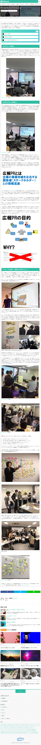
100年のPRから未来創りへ (7, 37)
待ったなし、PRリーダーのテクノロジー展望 (29, 665)
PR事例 (17, 4)
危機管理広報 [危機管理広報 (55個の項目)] (33, 730)
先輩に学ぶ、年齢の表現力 (11, 622)
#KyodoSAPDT (26, 585)
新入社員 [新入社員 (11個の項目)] (21, 732)
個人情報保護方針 (5, 701)
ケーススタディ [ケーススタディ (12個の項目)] (30, 727)
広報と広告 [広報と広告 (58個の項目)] (12, 732)
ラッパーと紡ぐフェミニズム (11, 615)
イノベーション (4, 681)
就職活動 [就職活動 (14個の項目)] (2, 732)
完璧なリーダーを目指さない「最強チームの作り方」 (15, 609)
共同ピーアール (37, 4)
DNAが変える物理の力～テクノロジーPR (29, 647)
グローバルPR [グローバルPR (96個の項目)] (24, 727)
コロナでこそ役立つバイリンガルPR (8, 647)
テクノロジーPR (28, 645)
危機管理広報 (11, 664)
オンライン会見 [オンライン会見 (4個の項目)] (3, 727)
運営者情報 (31, 4)
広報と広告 (23, 646)
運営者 (6, 600)
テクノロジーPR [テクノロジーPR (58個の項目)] (17, 730)
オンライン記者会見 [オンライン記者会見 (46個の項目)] (11, 727)
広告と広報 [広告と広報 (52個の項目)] (7, 732)
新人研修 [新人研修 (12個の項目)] (17, 732)
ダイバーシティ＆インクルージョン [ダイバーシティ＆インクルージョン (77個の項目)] (7, 730)
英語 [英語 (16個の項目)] (33, 732)
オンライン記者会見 (25, 663)
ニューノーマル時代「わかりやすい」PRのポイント (30, 684)
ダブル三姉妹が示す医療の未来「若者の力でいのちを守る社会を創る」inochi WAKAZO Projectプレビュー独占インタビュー (10, 685)
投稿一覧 (14, 598)
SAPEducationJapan (5, 97)
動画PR (38, 681)
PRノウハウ (22, 4)
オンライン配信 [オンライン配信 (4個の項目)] (18, 727)
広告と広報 (26, 664)
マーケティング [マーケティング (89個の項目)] (23, 730)
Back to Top (20, 691)
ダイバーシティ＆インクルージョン (12, 645)
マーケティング (13, 10)
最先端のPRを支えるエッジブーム (7, 665)
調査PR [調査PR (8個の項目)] (36, 732)
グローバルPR (5, 645)
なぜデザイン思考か (6, 34)
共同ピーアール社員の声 (11, 4)
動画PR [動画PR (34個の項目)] (29, 730)
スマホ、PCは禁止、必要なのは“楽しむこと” (10, 40)
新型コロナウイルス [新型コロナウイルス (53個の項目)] (27, 732)
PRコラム (27, 4)
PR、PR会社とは (3, 4)
